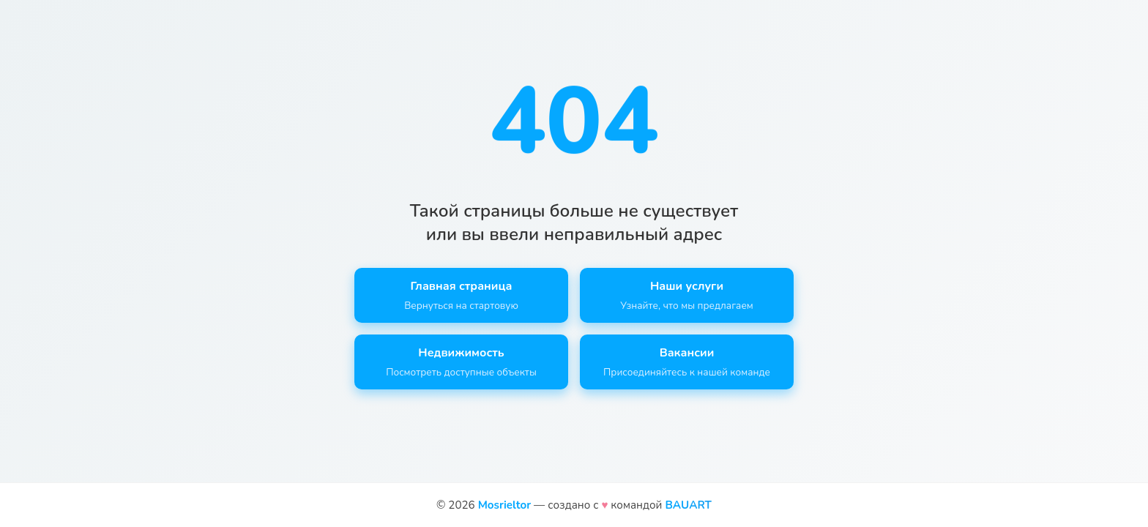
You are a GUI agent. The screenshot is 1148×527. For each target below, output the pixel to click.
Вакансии (687, 362)
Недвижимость (461, 362)
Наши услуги (687, 295)
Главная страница (461, 295)
